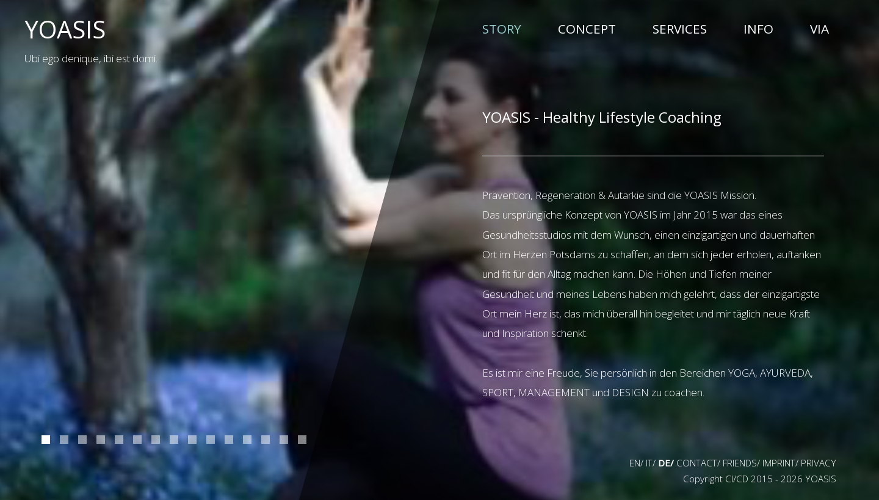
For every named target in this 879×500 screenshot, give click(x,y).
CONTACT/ (698, 463)
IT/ (651, 463)
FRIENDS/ (741, 463)
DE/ (666, 463)
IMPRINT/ (780, 463)
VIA (819, 28)
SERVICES (680, 28)
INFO (758, 28)
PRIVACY (818, 463)
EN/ (636, 463)
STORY (501, 28)
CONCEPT (587, 28)
